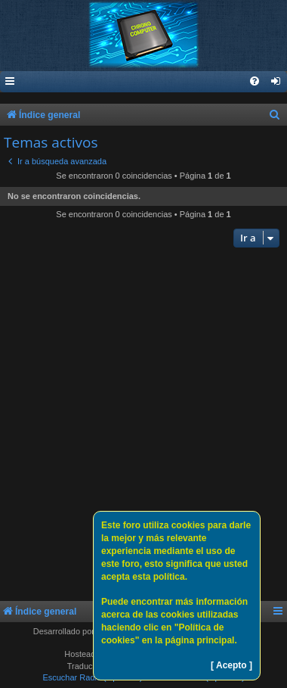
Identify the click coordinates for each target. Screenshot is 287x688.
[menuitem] (276, 82)
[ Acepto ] (231, 665)
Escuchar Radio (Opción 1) (92, 677)
